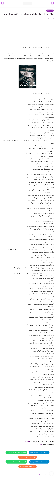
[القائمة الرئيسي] (52, 3)
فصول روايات (49, 11)
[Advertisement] (27, 30)
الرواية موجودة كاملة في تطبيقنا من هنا (27, 457)
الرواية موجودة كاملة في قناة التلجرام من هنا (39, 452)
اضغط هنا (39, 444)
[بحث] (2, 3)
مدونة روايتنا (40, 474)
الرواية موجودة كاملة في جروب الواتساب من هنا (16, 452)
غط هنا (27, 442)
